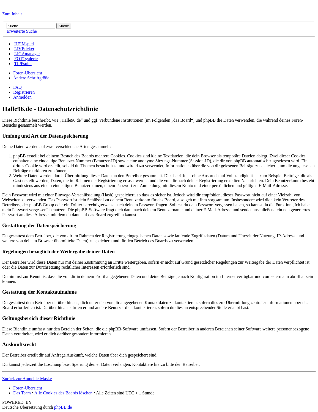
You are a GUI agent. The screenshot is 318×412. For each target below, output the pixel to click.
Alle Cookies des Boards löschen (63, 393)
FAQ (17, 87)
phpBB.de (63, 407)
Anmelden (22, 97)
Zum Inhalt (12, 14)
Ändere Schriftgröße (31, 78)
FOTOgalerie (26, 58)
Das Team (22, 393)
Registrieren (24, 92)
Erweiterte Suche (22, 31)
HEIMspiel (24, 43)
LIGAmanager (27, 53)
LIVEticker (24, 48)
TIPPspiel (23, 63)
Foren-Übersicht (27, 73)
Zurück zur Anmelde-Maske (27, 378)
